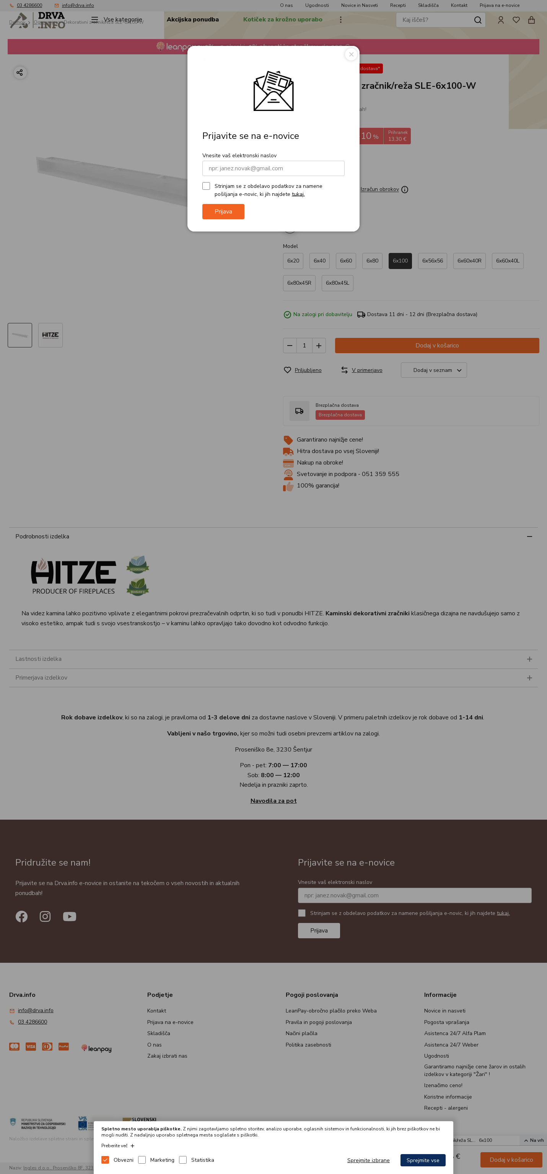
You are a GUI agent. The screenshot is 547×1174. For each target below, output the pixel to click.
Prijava (223, 211)
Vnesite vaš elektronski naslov (239, 155)
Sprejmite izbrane (368, 1160)
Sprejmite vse (423, 1160)
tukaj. (298, 193)
